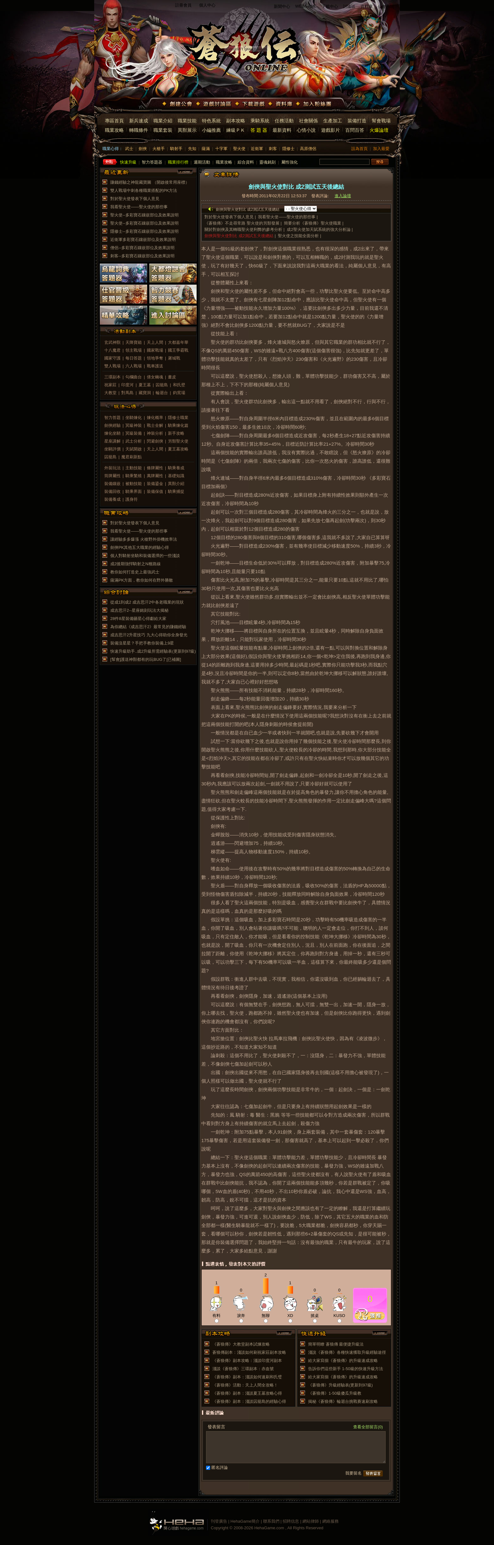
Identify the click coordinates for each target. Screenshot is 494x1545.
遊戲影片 (330, 130)
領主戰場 (133, 350)
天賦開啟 (133, 449)
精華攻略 (123, 315)
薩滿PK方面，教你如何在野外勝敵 (141, 580)
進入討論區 (173, 315)
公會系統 (386, 6)
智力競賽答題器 (173, 294)
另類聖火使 (178, 441)
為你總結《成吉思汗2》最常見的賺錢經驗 (148, 626)
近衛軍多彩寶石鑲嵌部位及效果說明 (143, 239)
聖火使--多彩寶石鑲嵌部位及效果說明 (144, 215)
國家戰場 (155, 350)
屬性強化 (289, 162)
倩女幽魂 (155, 377)
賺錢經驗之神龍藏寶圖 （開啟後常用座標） (149, 182)
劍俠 (143, 148)
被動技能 (133, 483)
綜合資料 (246, 162)
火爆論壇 (379, 130)
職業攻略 (114, 130)
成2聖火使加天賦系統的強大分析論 (318, 229)
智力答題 (112, 417)
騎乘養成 (176, 468)
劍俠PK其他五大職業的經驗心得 (139, 547)
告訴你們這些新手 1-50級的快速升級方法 (345, 1368)
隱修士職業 (178, 417)
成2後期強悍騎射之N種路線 (135, 563)
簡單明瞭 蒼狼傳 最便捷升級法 (336, 1344)
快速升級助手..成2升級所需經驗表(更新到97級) (153, 651)
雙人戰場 (112, 366)
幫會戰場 (381, 120)
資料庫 (366, 6)
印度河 (127, 384)
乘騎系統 (259, 120)
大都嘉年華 (178, 342)
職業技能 (187, 120)
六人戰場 (133, 366)
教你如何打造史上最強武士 (134, 572)
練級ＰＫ (235, 130)
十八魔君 (112, 350)
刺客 (273, 148)
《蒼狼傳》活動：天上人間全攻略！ (245, 1385)
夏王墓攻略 (178, 449)
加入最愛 (381, 148)
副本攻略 (235, 120)
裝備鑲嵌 (112, 483)
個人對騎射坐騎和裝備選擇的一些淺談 (145, 555)
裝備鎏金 (155, 483)
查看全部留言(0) (368, 1427)
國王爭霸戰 (178, 350)
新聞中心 (282, 6)
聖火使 (239, 148)
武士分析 (133, 441)
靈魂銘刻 (267, 162)
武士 (129, 148)
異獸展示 (187, 130)
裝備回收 (112, 491)
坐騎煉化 (133, 417)
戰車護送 (155, 366)
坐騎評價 (112, 449)
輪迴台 (162, 392)
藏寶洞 (145, 392)
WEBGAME (306, 6)
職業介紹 (162, 120)
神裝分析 (155, 433)
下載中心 (330, 6)
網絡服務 (330, 1521)
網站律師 (310, 1521)
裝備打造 (357, 120)
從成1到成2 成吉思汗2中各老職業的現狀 (147, 602)
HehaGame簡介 (245, 1521)
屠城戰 (174, 358)
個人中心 (207, 5)
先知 (192, 148)
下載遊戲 (250, 104)
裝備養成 (112, 499)
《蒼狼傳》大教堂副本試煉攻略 (241, 1344)
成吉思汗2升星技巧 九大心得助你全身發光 (148, 635)
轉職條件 (138, 130)
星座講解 (112, 441)
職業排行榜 (178, 162)
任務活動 (284, 120)
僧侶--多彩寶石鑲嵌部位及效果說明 (142, 247)
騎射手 (176, 148)
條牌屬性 (155, 468)
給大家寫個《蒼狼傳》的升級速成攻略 (343, 1360)
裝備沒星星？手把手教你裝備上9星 (142, 643)
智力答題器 (152, 162)
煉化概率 (155, 417)
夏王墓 (145, 384)
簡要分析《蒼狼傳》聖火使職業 (312, 223)
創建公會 (178, 104)
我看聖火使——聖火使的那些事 (139, 206)
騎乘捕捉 (176, 491)
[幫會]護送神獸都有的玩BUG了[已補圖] (145, 659)
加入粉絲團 (314, 104)
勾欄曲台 (133, 377)
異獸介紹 (176, 483)
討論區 (349, 6)
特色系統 (211, 120)
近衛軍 (257, 148)
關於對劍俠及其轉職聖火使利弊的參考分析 (243, 229)
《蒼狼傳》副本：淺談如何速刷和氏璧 (247, 1377)
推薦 (370, 1315)
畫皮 (172, 377)
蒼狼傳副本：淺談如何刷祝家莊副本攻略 (249, 1352)
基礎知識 (176, 475)
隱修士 (288, 148)
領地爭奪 (155, 358)
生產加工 (332, 120)
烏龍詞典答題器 (123, 273)
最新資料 (282, 130)
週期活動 (202, 162)
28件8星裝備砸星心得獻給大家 (138, 618)
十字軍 (221, 148)
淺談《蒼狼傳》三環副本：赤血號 (243, 1368)
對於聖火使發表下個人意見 (134, 198)
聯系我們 (271, 1521)
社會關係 (308, 120)
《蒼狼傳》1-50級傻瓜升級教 (334, 1393)
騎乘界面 (133, 491)
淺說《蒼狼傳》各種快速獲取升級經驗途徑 (347, 1352)
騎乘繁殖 (133, 475)
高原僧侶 (308, 148)
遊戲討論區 (214, 104)
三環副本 (112, 377)
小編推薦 (211, 130)
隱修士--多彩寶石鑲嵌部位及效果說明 (144, 231)
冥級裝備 (133, 433)
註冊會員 (183, 5)
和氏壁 (179, 384)
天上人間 (155, 342)
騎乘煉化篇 (178, 425)
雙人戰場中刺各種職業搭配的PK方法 (143, 190)
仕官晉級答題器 (123, 294)
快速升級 (128, 162)
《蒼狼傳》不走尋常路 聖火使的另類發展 (241, 223)
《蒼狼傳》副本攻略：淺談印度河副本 (247, 1360)
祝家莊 (110, 384)
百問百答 (354, 130)
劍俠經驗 (112, 425)
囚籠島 (162, 384)
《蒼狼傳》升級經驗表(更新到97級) (340, 1385)
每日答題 (133, 358)
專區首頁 (114, 120)
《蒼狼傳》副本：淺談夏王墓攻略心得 (247, 1393)
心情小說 (306, 130)
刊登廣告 (219, 1521)
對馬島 (127, 392)
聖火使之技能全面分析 (298, 235)
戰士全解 (155, 425)
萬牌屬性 (155, 475)
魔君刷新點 (131, 457)
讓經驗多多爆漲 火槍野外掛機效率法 (143, 539)
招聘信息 (291, 1521)
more (185, 172)
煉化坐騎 (112, 433)
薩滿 (206, 148)
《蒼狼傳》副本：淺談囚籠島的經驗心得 (249, 1401)
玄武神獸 (112, 342)
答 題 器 (258, 130)
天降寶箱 (133, 342)
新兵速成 (138, 120)
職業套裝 (162, 130)
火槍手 (158, 148)
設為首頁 (359, 148)
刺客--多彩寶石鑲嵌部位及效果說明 (142, 256)
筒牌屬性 (112, 475)
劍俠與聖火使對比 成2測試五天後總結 (238, 235)
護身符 (131, 499)
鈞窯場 (179, 392)
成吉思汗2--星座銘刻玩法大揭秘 (139, 610)
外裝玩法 (112, 468)
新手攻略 (176, 433)
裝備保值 (155, 491)
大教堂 (110, 392)
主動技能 (133, 468)
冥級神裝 (133, 425)
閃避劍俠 (155, 441)
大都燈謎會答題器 (173, 273)
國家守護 (112, 358)
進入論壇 (343, 195)
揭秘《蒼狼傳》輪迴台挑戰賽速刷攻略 (343, 1401)
